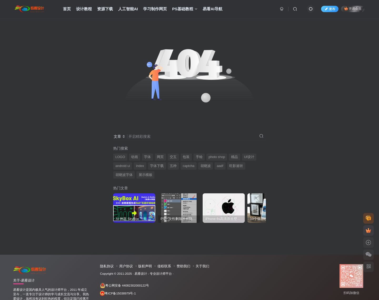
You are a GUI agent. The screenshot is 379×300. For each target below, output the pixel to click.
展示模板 (145, 175)
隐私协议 (107, 266)
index (140, 166)
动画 (134, 157)
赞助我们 (183, 266)
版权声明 (145, 266)
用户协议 (126, 266)
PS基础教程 (184, 9)
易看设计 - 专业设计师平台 (153, 273)
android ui (123, 166)
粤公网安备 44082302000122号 (124, 285)
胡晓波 (206, 166)
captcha (188, 166)
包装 (186, 157)
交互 (173, 157)
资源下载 (105, 9)
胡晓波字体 (124, 175)
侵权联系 (164, 266)
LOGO (120, 157)
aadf (220, 166)
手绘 (199, 157)
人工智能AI (128, 9)
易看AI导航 (212, 9)
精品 (234, 157)
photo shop (217, 157)
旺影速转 (236, 166)
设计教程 (84, 9)
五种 (173, 166)
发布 (329, 9)
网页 (160, 157)
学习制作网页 (155, 9)
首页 (67, 9)
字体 (147, 157)
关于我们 (202, 266)
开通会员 (352, 9)
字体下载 (157, 166)
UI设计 (249, 157)
